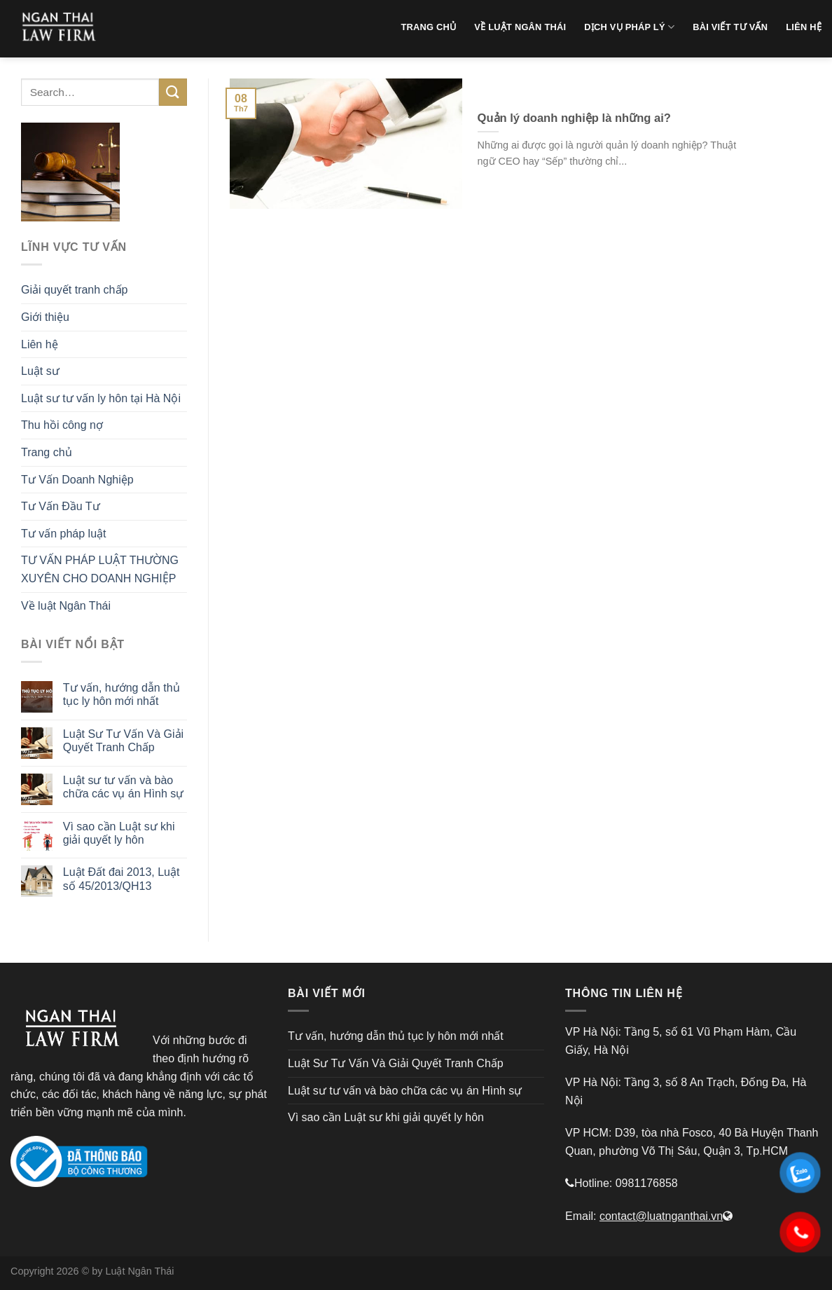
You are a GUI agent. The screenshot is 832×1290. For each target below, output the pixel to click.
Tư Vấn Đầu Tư (60, 506)
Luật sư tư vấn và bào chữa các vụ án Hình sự (123, 787)
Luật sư (40, 371)
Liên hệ (39, 344)
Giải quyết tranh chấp (74, 290)
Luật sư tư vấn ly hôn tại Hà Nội (101, 398)
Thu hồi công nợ (62, 425)
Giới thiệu (45, 317)
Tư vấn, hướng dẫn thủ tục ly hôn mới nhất (121, 694)
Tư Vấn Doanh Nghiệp (77, 480)
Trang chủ (46, 452)
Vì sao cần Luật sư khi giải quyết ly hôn (119, 833)
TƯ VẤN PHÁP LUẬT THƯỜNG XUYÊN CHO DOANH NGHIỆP (100, 569)
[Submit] (173, 92)
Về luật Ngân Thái (66, 606)
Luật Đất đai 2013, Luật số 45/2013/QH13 (121, 878)
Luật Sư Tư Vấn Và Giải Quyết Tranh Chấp (123, 740)
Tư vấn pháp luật (63, 534)
